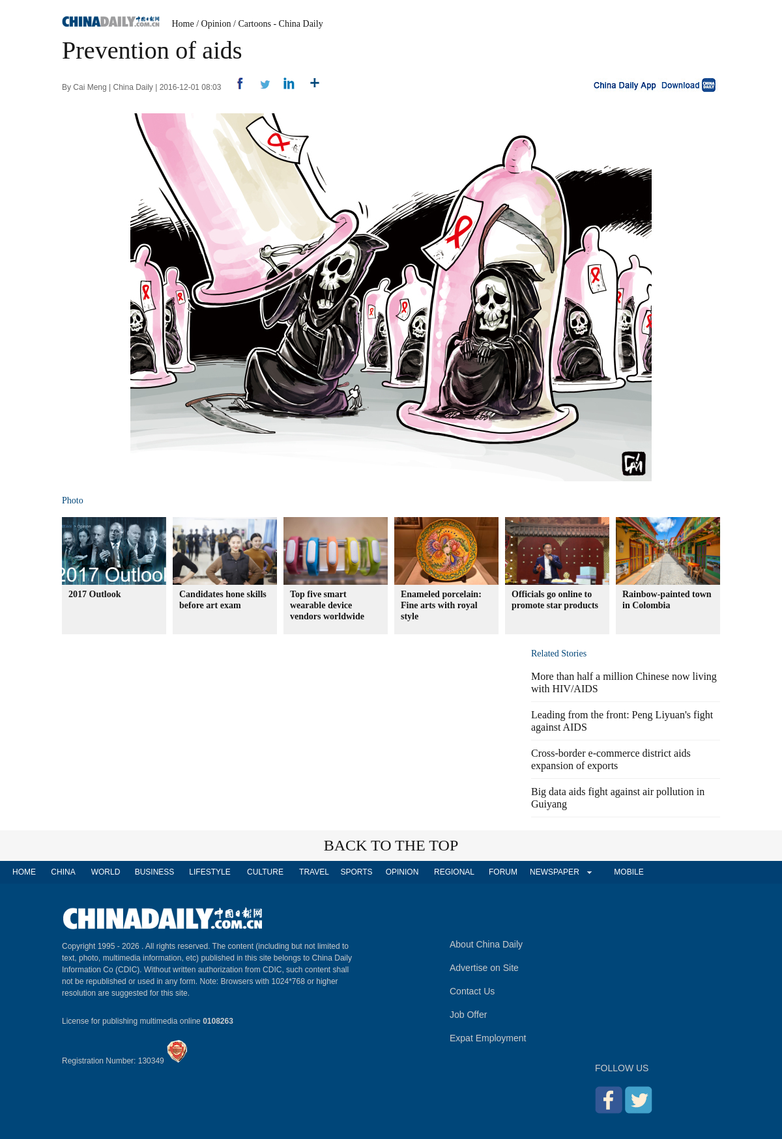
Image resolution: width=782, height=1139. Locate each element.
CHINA (63, 872)
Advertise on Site (484, 968)
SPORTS (356, 872)
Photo (72, 500)
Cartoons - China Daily (280, 24)
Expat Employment (488, 1038)
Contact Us (472, 991)
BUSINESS (155, 872)
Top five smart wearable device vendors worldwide (327, 605)
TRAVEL (314, 872)
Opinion (216, 24)
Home (183, 24)
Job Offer (468, 1014)
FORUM (503, 872)
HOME (24, 872)
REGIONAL (454, 872)
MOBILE (628, 872)
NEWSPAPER (554, 872)
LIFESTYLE (209, 872)
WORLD (106, 872)
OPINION (402, 872)
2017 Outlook (94, 594)
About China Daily (486, 944)
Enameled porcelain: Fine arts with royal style (441, 605)
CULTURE (265, 872)
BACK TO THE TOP (391, 845)
